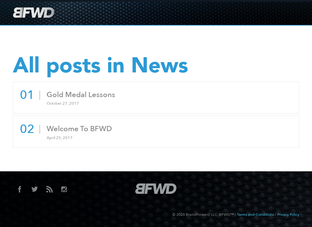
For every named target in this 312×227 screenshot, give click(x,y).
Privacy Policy (288, 214)
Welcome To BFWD (79, 129)
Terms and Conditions (255, 214)
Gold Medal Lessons (81, 95)
